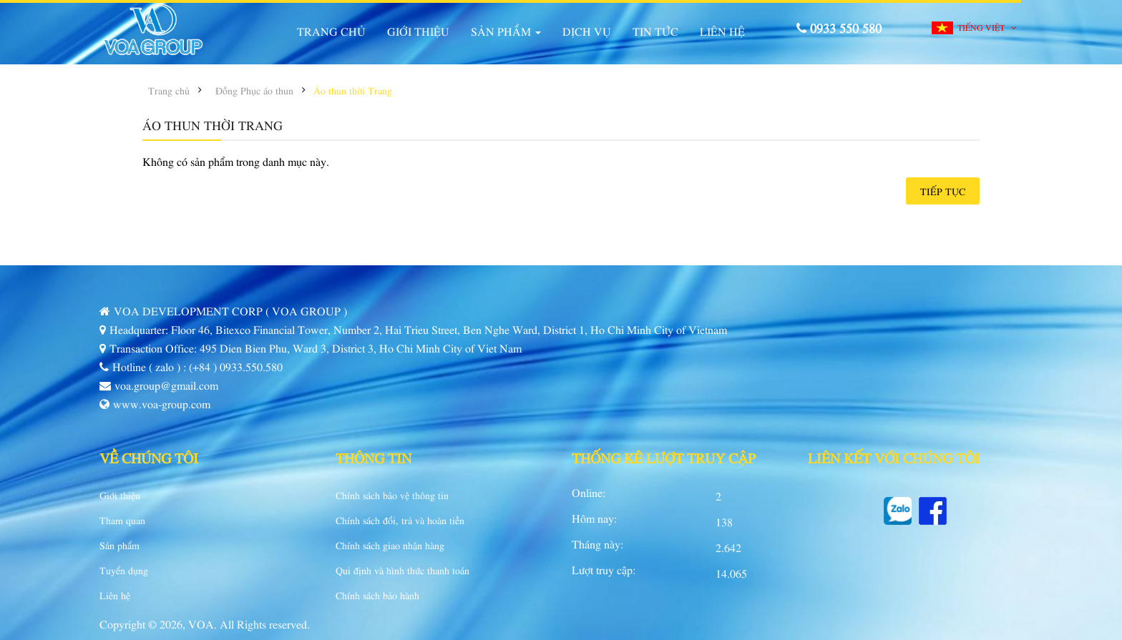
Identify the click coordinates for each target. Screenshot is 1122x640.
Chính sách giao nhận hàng (390, 544)
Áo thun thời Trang (352, 90)
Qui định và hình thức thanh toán (402, 569)
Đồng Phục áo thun (254, 90)
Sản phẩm (119, 544)
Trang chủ (169, 90)
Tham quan (122, 519)
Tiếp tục (942, 190)
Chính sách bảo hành (377, 595)
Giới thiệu (119, 494)
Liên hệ (114, 595)
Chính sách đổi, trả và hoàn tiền (400, 519)
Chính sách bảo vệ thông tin (392, 494)
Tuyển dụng (123, 569)
